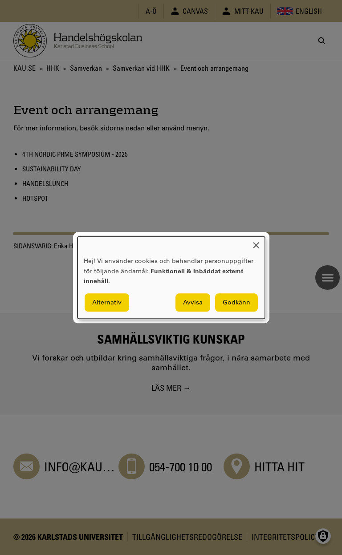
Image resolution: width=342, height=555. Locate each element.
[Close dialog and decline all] (256, 241)
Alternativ (107, 302)
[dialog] (171, 277)
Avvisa (193, 302)
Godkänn (236, 302)
